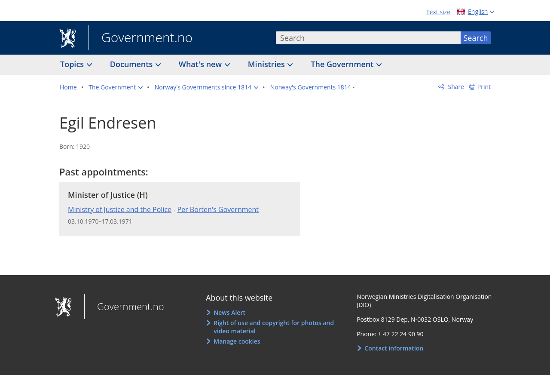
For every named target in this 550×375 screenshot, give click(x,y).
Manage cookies (237, 341)
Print (484, 87)
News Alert (229, 312)
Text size (438, 12)
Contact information (393, 348)
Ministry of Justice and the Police (119, 209)
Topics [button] (73, 64)
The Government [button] (343, 64)
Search (476, 38)
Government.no (140, 38)
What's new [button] (201, 64)
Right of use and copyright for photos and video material (274, 327)
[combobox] (368, 37)
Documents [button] (132, 64)
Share (455, 87)
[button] (116, 87)
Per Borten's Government (218, 209)
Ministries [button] (267, 64)
